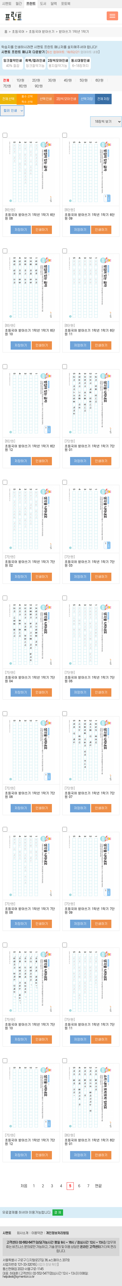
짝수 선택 (27, 102)
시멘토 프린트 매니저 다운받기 (23, 52)
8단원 (23, 86)
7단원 (7, 86)
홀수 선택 (27, 96)
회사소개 (22, 1233)
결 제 (57, 1212)
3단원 (52, 80)
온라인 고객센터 (90, 1247)
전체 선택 (8, 99)
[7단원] (70, 441)
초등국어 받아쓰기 (42, 32)
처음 (24, 1186)
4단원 (68, 80)
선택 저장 (87, 99)
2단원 (36, 80)
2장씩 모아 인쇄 (66, 99)
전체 (6, 80)
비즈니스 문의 (21, 1247)
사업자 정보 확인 (46, 1264)
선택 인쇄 (46, 99)
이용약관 (37, 1233)
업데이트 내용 (89, 52)
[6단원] (10, 210)
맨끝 (98, 1186)
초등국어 (18, 32)
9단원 (39, 86)
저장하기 (21, 230)
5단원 (84, 80)
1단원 (20, 80)
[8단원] (70, 1135)
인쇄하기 (42, 230)
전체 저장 (103, 99)
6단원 (100, 80)
